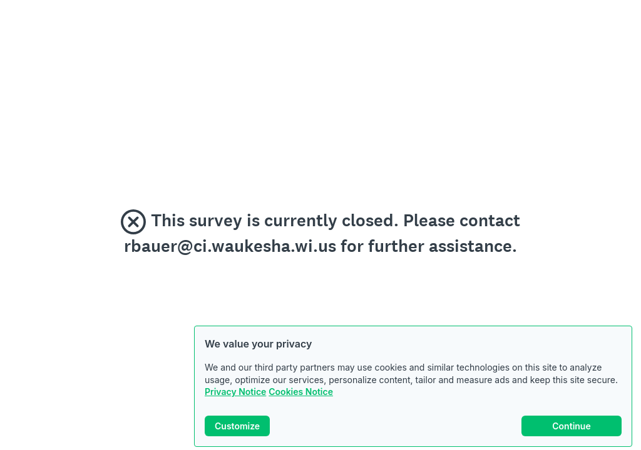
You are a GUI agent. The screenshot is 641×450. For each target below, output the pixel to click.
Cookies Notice (301, 391)
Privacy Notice (235, 391)
